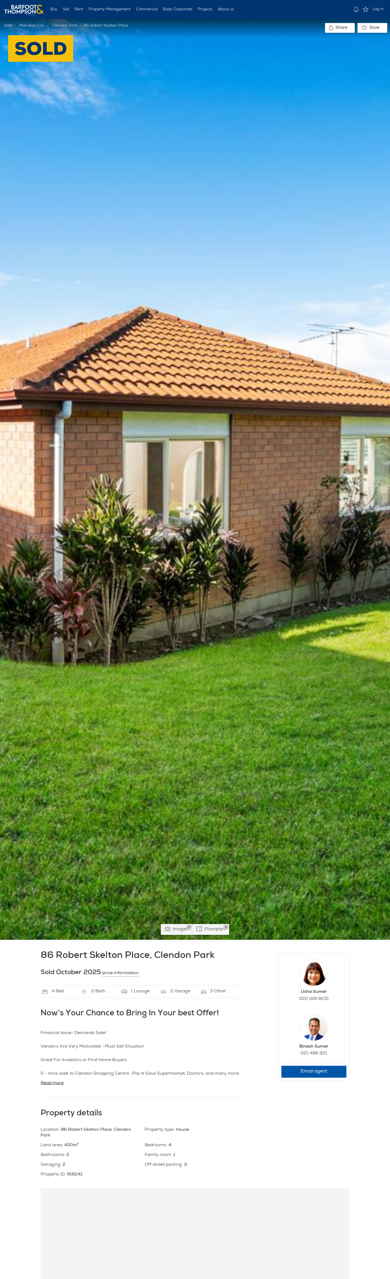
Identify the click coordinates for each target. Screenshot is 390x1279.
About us (226, 9)
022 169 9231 (314, 999)
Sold (8, 26)
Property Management (110, 9)
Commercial (147, 9)
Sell (66, 9)
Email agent (314, 1071)
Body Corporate (177, 9)
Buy (53, 9)
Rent (78, 9)
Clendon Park (64, 26)
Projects (205, 9)
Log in (378, 9)
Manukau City (32, 26)
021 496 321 (314, 1053)
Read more (52, 1083)
